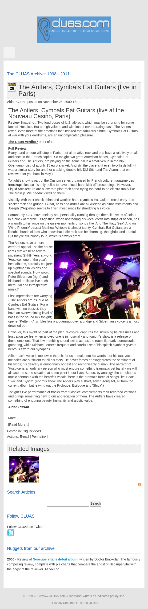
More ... (13, 418)
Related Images (29, 449)
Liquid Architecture (21, 189)
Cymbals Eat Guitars (95, 200)
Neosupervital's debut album (55, 559)
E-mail (24, 436)
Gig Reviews (32, 431)
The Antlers (16, 243)
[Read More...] (18, 424)
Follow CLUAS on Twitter (25, 527)
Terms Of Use (89, 603)
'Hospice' (14, 260)
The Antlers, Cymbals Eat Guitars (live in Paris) (77, 90)
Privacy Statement (64, 603)
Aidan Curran (17, 102)
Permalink (39, 436)
